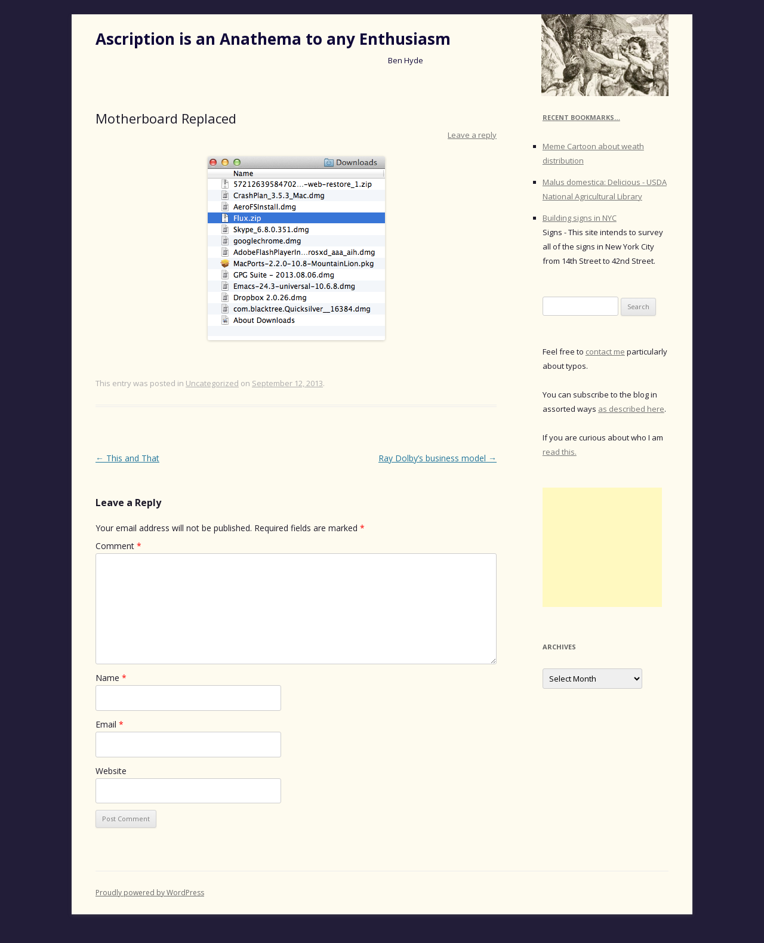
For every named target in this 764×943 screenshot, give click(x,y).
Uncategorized (212, 383)
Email (110, 724)
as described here (631, 408)
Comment (118, 545)
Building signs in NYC (580, 217)
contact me (605, 351)
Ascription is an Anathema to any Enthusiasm (273, 39)
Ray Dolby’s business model (437, 458)
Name (111, 677)
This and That (127, 458)
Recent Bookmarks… (581, 117)
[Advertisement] (602, 547)
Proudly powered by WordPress (150, 892)
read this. (560, 451)
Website (111, 770)
